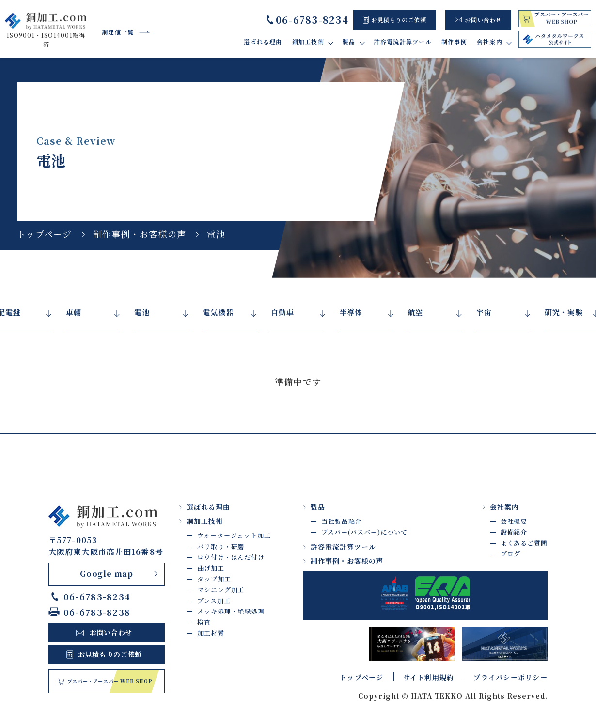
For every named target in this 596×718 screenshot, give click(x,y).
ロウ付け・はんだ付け (231, 557)
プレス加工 (214, 600)
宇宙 (484, 312)
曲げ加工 (210, 568)
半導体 (351, 312)
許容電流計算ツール (403, 41)
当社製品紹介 (341, 521)
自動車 (282, 312)
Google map (106, 573)
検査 (204, 621)
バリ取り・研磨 (220, 546)
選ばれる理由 (263, 41)
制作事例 (454, 41)
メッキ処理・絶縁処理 (231, 611)
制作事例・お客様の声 (140, 234)
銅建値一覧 (118, 32)
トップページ (44, 234)
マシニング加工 (220, 589)
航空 (415, 312)
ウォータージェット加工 (234, 535)
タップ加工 (214, 578)
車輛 (73, 312)
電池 (142, 312)
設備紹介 (514, 531)
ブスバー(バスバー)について (364, 531)
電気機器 (218, 312)
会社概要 (514, 521)
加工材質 (210, 633)
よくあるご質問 (524, 543)
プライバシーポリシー (510, 677)
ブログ (511, 553)
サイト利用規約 (429, 677)
